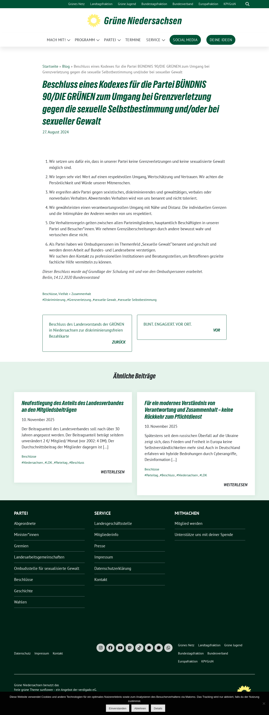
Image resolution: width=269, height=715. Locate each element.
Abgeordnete (25, 523)
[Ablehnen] (264, 703)
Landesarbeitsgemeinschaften (39, 557)
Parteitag (61, 463)
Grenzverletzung (80, 300)
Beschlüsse (49, 294)
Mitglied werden (188, 523)
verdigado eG (87, 690)
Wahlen (20, 601)
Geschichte (23, 590)
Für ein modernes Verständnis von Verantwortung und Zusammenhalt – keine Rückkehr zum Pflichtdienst (189, 410)
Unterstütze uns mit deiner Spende (204, 534)
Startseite (50, 66)
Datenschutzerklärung (112, 568)
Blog (66, 66)
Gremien (21, 545)
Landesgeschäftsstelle (113, 523)
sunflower (46, 690)
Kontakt (100, 579)
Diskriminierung (54, 300)
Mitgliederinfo (106, 534)
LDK (49, 463)
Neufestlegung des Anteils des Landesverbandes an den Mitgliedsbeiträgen (73, 406)
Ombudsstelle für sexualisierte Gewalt (46, 568)
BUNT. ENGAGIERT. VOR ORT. (182, 327)
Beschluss (77, 463)
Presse (99, 545)
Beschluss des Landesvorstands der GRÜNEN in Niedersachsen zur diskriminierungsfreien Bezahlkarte (87, 333)
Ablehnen (140, 708)
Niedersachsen (33, 463)
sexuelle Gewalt (105, 300)
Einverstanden (117, 708)
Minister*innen (26, 534)
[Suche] (241, 4)
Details (158, 708)
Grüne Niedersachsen (143, 20)
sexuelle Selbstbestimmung (138, 300)
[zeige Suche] (247, 4)
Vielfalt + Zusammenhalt (74, 294)
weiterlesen (112, 471)
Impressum (103, 557)
